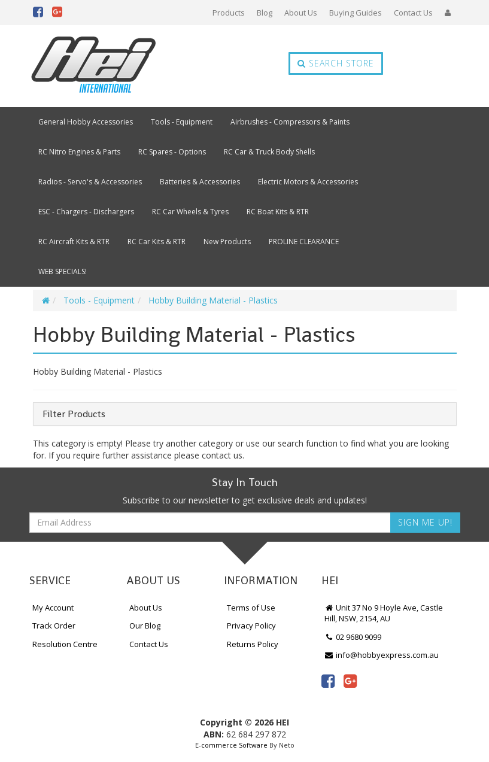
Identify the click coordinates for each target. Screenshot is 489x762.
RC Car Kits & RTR (156, 241)
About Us (300, 12)
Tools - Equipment (181, 122)
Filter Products (73, 414)
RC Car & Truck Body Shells (269, 152)
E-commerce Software (231, 744)
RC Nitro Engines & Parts (79, 152)
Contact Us (413, 12)
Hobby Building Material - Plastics (213, 300)
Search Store (335, 63)
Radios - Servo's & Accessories (90, 182)
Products (228, 12)
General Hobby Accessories (85, 122)
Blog (264, 12)
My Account (53, 607)
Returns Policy (252, 644)
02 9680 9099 (353, 637)
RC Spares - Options (172, 152)
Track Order (53, 625)
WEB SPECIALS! (62, 271)
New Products (227, 241)
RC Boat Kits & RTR (278, 212)
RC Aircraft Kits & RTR (74, 241)
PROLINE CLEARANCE (304, 241)
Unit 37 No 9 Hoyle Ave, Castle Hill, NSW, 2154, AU (384, 613)
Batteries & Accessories (200, 182)
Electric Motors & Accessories (308, 182)
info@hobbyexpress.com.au (381, 654)
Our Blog (144, 625)
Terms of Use (251, 607)
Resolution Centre (65, 644)
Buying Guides (355, 12)
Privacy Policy (251, 625)
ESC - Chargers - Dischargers (86, 212)
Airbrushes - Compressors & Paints (290, 122)
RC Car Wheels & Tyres (190, 212)
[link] (328, 680)
